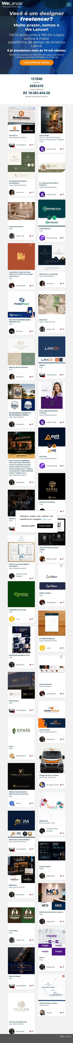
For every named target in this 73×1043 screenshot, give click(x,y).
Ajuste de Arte (44, 1005)
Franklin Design (52, 238)
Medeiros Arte (51, 559)
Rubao (18, 803)
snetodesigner (21, 145)
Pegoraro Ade (51, 149)
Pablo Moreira (21, 756)
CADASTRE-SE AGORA (36, 62)
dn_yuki (49, 1013)
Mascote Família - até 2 (47, 823)
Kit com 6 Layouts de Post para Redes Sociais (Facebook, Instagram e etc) (51, 139)
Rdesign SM (20, 424)
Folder (41, 868)
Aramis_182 (20, 236)
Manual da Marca (45, 686)
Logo (10, 229)
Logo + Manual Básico (46, 276)
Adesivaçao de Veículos (47, 777)
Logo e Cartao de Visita (47, 322)
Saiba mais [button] (47, 519)
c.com (18, 619)
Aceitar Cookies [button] (45, 526)
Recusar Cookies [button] (28, 526)
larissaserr (20, 192)
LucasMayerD (20, 286)
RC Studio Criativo (53, 785)
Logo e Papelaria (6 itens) (17, 137)
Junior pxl (19, 331)
